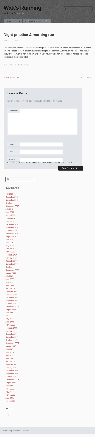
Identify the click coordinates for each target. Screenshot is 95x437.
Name (13, 144)
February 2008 (11, 328)
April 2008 (9, 322)
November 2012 (11, 200)
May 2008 (9, 319)
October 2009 (11, 267)
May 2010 (9, 246)
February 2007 (11, 364)
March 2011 (10, 215)
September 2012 (12, 206)
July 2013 (9, 194)
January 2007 (11, 368)
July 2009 (9, 276)
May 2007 (9, 355)
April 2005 (9, 398)
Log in (7, 415)
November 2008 (11, 301)
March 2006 (10, 395)
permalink (23, 65)
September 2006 (12, 380)
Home (8, 21)
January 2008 (11, 331)
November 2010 (11, 227)
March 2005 (10, 401)
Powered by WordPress (12, 431)
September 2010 (12, 234)
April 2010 (9, 249)
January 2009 (11, 294)
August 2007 (10, 346)
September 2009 (12, 270)
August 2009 (10, 273)
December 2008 (11, 297)
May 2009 (9, 282)
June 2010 (9, 243)
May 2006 (9, 392)
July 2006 (9, 386)
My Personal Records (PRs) (37, 21)
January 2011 (11, 221)
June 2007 (9, 352)
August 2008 (10, 310)
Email (13, 152)
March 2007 (10, 361)
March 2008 (10, 325)
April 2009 (9, 285)
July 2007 (9, 349)
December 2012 (11, 197)
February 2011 (11, 218)
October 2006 (11, 377)
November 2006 (11, 374)
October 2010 (11, 230)
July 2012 (9, 209)
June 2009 (9, 279)
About (17, 21)
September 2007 (12, 343)
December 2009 (11, 261)
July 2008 (9, 313)
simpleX (26, 431)
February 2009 (11, 291)
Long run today (84, 77)
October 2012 (11, 203)
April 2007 (9, 358)
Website (12, 159)
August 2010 (10, 237)
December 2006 (11, 371)
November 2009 (11, 264)
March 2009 (10, 288)
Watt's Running (22, 8)
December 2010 (11, 224)
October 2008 (11, 304)
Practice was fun (11, 77)
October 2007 (11, 340)
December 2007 (11, 334)
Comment (13, 110)
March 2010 (10, 252)
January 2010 (11, 258)
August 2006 (10, 383)
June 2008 (9, 316)
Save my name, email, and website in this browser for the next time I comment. (42, 162)
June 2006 (9, 389)
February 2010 (11, 255)
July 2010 (9, 240)
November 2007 (11, 337)
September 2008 (12, 307)
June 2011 (9, 212)
